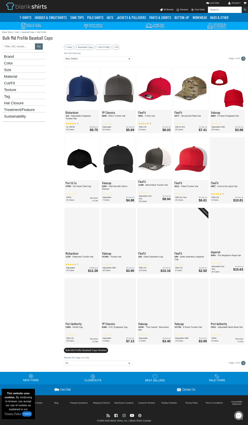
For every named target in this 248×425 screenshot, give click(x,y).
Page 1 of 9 (237, 363)
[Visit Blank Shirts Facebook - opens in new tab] (116, 415)
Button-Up (181, 17)
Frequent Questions (79, 403)
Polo (95, 17)
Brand (9, 56)
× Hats (68, 47)
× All (115, 47)
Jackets (131, 17)
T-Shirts (25, 17)
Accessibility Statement (236, 403)
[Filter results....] (18, 46)
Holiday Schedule (169, 403)
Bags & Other (219, 17)
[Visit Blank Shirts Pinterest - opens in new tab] (139, 415)
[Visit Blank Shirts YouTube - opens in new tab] (132, 415)
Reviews (182, 9)
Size (7, 70)
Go (39, 46)
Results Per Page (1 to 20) (76, 357)
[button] (209, 2)
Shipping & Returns (101, 403)
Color (8, 63)
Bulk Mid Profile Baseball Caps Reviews (86, 350)
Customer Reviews (146, 403)
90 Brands (166, 9)
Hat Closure (14, 103)
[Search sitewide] (225, 10)
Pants (160, 17)
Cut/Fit (9, 83)
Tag (7, 96)
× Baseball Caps (84, 47)
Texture (10, 90)
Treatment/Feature (19, 110)
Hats (110, 17)
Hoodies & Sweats (51, 17)
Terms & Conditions (214, 403)
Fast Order (198, 9)
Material (10, 76)
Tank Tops (77, 17)
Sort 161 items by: (72, 53)
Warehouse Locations (124, 403)
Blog (56, 403)
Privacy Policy (13, 413)
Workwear (199, 17)
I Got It (26, 414)
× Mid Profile (103, 47)
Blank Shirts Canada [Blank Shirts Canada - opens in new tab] (140, 420)
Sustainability (15, 116)
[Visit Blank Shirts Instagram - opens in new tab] (124, 415)
